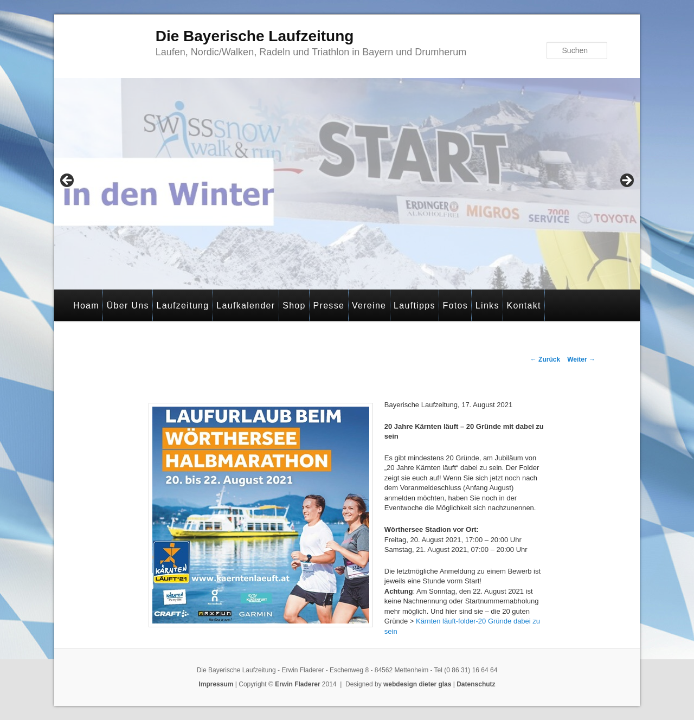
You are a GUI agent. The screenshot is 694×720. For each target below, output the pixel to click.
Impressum (215, 684)
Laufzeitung (182, 305)
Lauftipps (414, 305)
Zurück (545, 359)
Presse (329, 305)
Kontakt (523, 305)
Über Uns (128, 305)
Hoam (86, 305)
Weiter (581, 359)
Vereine (369, 305)
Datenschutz (476, 684)
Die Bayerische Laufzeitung (255, 36)
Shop (294, 305)
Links (487, 305)
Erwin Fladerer (297, 684)
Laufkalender (245, 305)
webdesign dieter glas (417, 684)
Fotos (455, 305)
